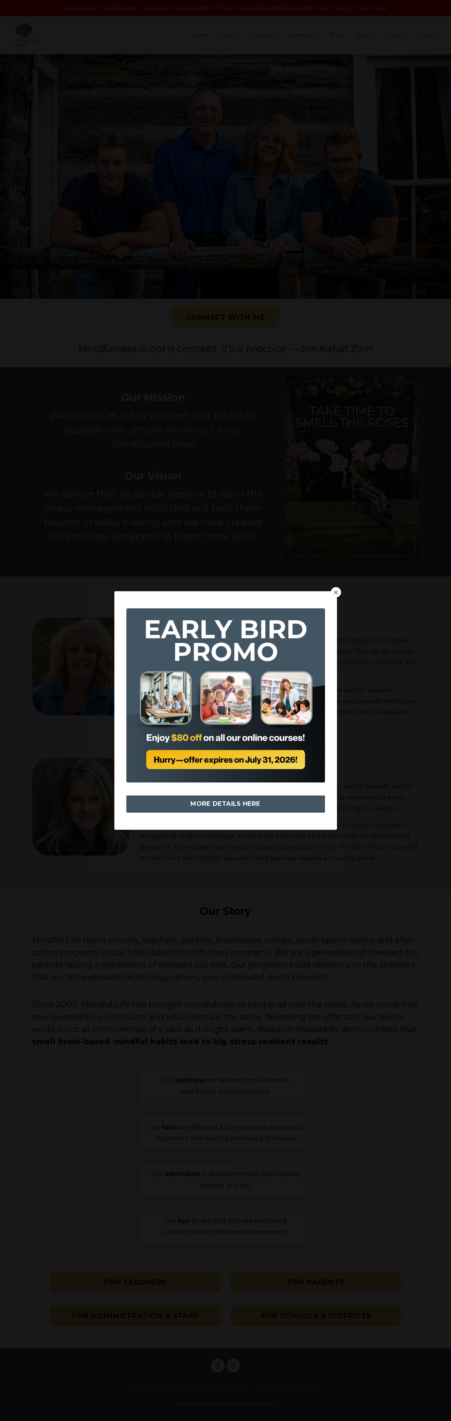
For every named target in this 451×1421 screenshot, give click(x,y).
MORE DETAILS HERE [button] (225, 803)
